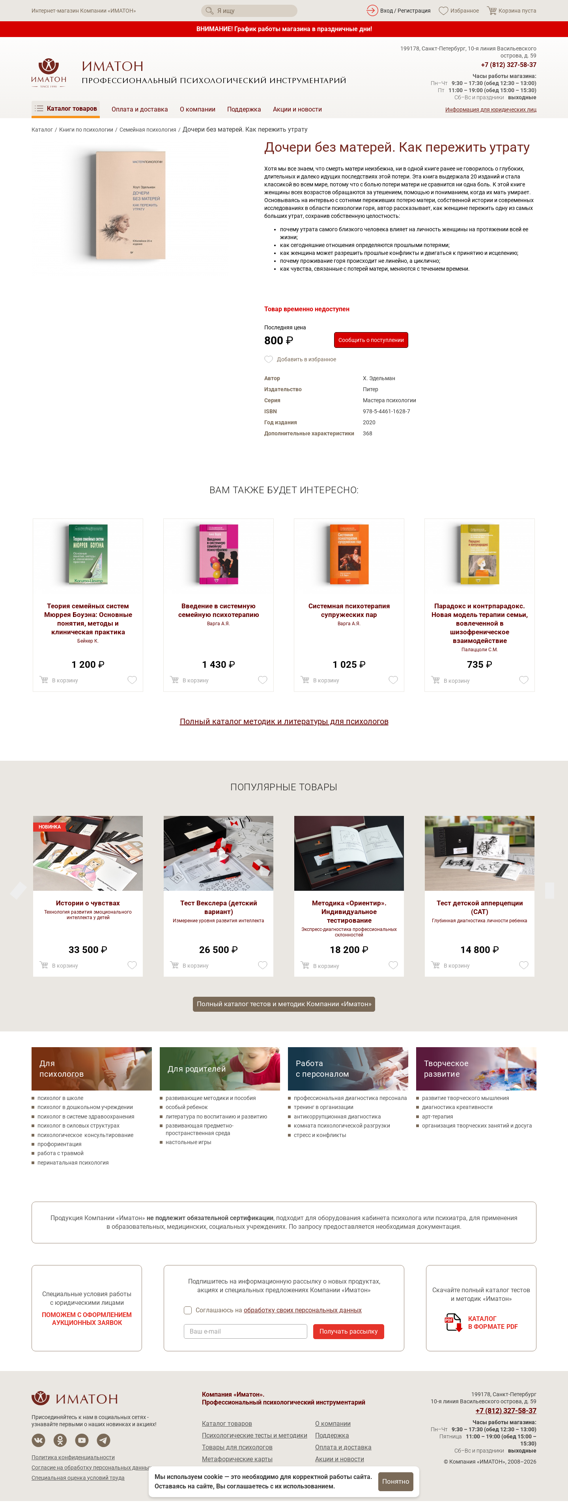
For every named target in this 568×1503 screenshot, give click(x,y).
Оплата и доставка (140, 109)
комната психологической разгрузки (342, 1127)
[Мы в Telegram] (103, 1442)
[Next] (18, 890)
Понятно (396, 1481)
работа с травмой (60, 1155)
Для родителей (197, 1070)
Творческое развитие (446, 1070)
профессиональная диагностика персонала (350, 1099)
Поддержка (244, 109)
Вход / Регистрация (405, 10)
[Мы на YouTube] (82, 1442)
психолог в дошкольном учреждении (85, 1108)
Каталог (42, 129)
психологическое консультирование (85, 1136)
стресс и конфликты (320, 1136)
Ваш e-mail (205, 1334)
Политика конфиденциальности (73, 1459)
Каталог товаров (227, 1425)
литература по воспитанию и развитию (216, 1118)
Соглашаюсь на (279, 1312)
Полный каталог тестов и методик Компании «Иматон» (284, 1005)
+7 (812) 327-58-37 (508, 65)
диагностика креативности (457, 1108)
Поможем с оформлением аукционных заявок (87, 1320)
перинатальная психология (73, 1164)
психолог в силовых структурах (78, 1127)
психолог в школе (60, 1099)
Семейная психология (148, 129)
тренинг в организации (323, 1108)
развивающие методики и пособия (211, 1099)
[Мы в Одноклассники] (60, 1442)
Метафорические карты (237, 1461)
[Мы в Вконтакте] (38, 1442)
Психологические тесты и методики (254, 1437)
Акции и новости (297, 109)
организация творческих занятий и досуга (477, 1127)
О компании (197, 109)
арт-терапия (437, 1118)
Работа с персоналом (322, 1070)
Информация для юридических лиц (490, 109)
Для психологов (61, 1070)
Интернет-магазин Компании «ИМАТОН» (84, 10)
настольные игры (188, 1144)
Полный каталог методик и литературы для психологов (284, 721)
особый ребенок (187, 1108)
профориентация (59, 1146)
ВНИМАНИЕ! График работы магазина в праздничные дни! (284, 29)
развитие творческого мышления (465, 1099)
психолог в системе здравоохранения (86, 1118)
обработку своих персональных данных (303, 1312)
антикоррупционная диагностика (337, 1118)
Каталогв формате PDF (493, 1324)
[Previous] (549, 890)
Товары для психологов (237, 1449)
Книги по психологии (86, 129)
